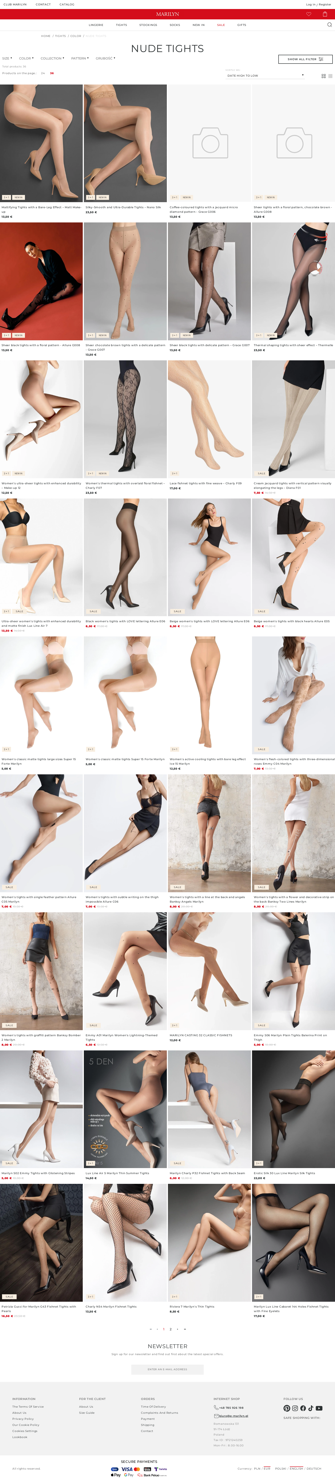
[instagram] (295, 1408)
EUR (267, 1468)
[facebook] (303, 1408)
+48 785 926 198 (229, 1407)
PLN (257, 1468)
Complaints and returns (159, 1412)
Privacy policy (23, 1418)
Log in (311, 4)
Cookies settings (25, 1431)
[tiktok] (311, 1408)
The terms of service (28, 1406)
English (296, 1468)
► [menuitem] (178, 1329)
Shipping (147, 1425)
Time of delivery (153, 1406)
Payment (148, 1418)
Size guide (87, 1412)
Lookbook (19, 1437)
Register (325, 4)
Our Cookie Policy (26, 1425)
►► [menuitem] (185, 1329)
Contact (147, 1431)
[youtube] (319, 1408)
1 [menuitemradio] (164, 1329)
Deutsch (314, 1468)
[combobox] (265, 75)
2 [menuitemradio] (171, 1329)
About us (19, 1412)
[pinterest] (287, 1408)
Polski (281, 1468)
